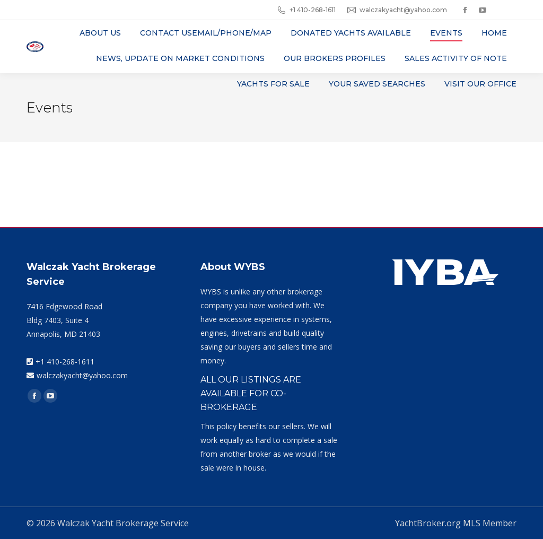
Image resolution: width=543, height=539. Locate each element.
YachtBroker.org (428, 523)
